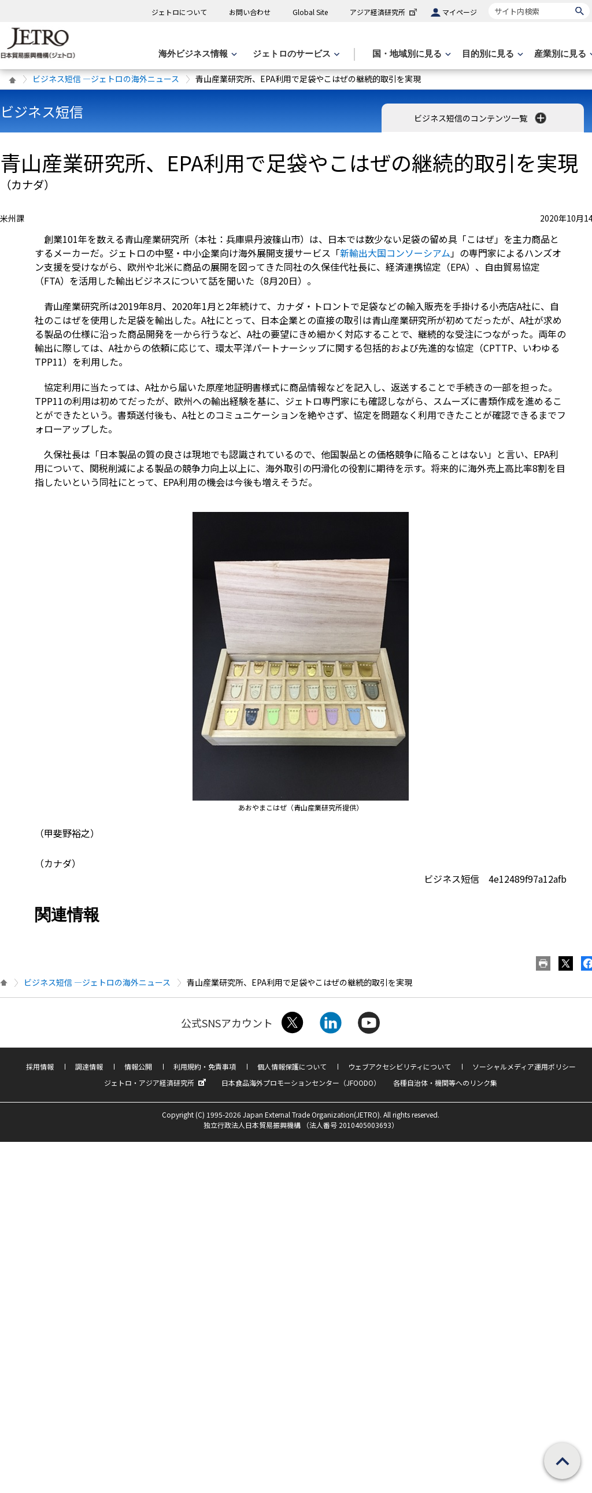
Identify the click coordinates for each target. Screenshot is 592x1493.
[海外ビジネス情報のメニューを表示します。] (196, 54)
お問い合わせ (250, 12)
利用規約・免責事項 (204, 1066)
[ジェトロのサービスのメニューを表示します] (295, 54)
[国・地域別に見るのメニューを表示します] (410, 54)
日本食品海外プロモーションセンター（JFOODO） (300, 1083)
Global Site (310, 12)
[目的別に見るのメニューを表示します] (491, 54)
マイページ (459, 12)
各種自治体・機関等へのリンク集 (445, 1083)
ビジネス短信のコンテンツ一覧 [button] (481, 118)
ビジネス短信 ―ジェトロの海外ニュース (105, 78)
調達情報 (89, 1066)
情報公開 (138, 1066)
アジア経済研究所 (384, 12)
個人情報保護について (292, 1066)
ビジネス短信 (41, 111)
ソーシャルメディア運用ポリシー (524, 1066)
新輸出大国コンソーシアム (395, 253)
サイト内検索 (488, 2)
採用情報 (40, 1066)
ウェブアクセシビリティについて (399, 1066)
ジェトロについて (179, 12)
